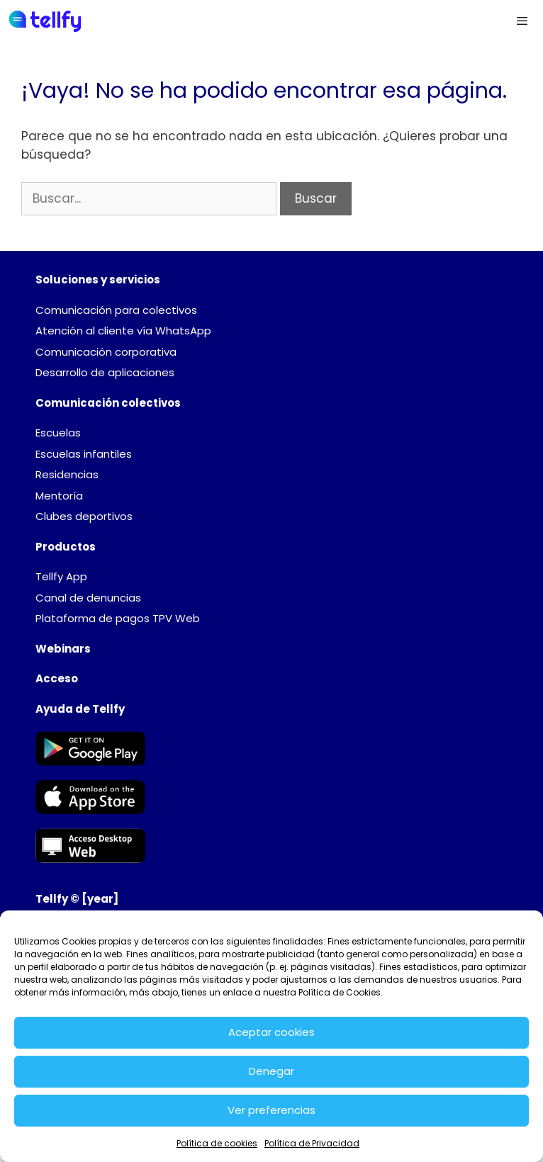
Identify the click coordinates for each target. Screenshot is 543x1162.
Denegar (271, 1071)
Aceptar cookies (271, 1032)
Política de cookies (217, 1143)
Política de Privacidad (311, 1143)
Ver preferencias (271, 1109)
